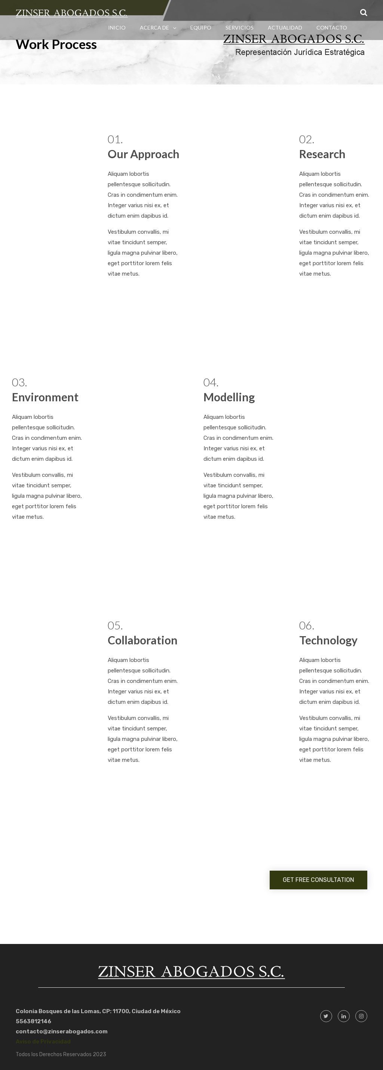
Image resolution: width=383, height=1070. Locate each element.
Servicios (240, 27)
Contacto (331, 27)
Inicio (117, 27)
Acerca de (154, 27)
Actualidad (285, 27)
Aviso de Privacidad (43, 1041)
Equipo (200, 27)
